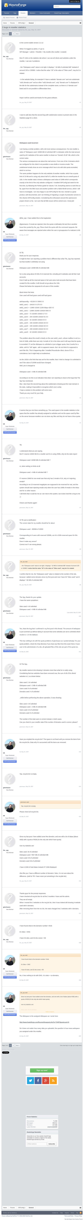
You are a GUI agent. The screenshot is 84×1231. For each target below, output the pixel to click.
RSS (80, 1213)
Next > (17, 1045)
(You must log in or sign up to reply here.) (71, 1045)
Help (61, 1212)
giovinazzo (6, 156)
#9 (80, 584)
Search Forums (10, 17)
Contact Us (55, 1212)
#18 (80, 942)
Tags (14, 13)
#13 (80, 751)
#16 (80, 881)
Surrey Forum (79, 1219)
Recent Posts (23, 17)
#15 (80, 816)
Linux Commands (45, 13)
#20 (80, 1036)
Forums (23, 13)
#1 (80, 102)
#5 (80, 397)
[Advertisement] (42, 1161)
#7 (80, 507)
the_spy (6, 56)
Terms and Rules (69, 1216)
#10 (80, 616)
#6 (80, 422)
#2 (80, 127)
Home (72, 1212)
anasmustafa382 (52, 1127)
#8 (80, 549)
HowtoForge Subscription (61, 13)
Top (77, 1212)
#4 (80, 235)
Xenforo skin (6, 1212)
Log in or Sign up (74, 1)
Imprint (67, 1212)
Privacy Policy (78, 1216)
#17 (80, 913)
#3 (80, 205)
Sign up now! (42, 1070)
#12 (80, 726)
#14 (80, 786)
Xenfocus (14, 1212)
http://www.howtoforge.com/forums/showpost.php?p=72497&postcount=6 (44, 1022)
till (4, 232)
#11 (80, 651)
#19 (80, 980)
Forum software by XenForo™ (17, 1216)
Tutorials (6, 13)
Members (32, 13)
